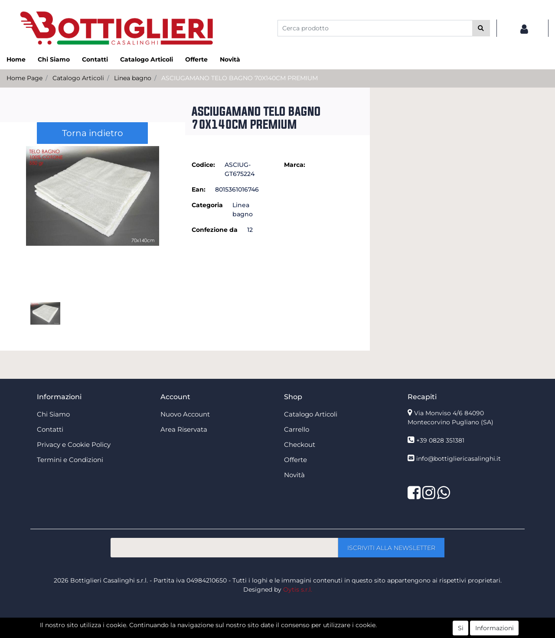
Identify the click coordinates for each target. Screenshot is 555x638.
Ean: (199, 189)
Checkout (299, 444)
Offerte (196, 59)
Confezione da (215, 230)
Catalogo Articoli (146, 59)
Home (16, 59)
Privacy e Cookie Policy (74, 444)
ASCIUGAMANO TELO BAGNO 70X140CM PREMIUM (239, 78)
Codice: (203, 165)
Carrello (296, 429)
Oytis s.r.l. (297, 589)
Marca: (294, 165)
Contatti (95, 59)
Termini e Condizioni (70, 460)
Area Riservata (183, 429)
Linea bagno (132, 78)
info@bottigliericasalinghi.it (458, 458)
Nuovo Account (185, 414)
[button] (481, 28)
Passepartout (296, 633)
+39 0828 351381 (440, 440)
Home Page (24, 78)
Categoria (207, 205)
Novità (230, 59)
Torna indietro (92, 133)
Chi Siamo (54, 59)
